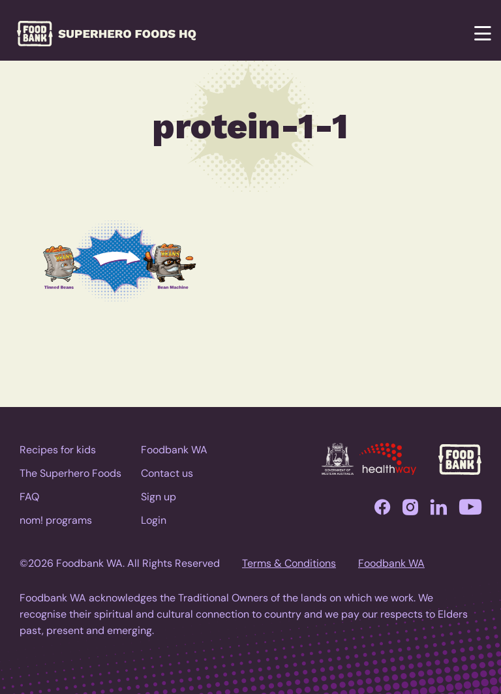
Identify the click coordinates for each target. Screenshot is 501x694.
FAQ (29, 497)
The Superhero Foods (70, 473)
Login (153, 520)
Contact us (167, 473)
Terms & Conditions (289, 563)
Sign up (158, 497)
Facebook (382, 510)
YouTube (470, 510)
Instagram (410, 510)
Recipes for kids (58, 450)
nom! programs (56, 520)
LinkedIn (439, 510)
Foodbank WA (174, 450)
